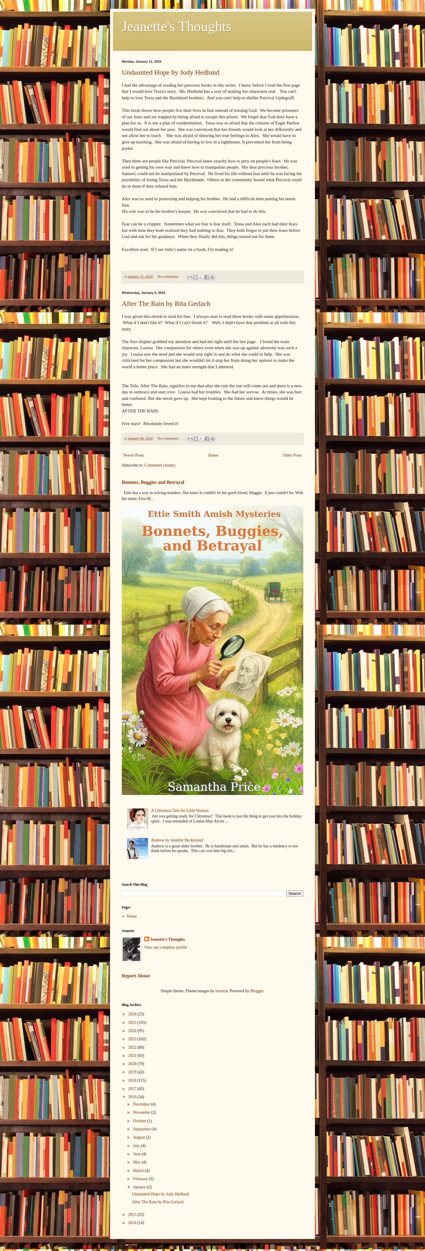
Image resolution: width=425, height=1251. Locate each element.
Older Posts (292, 455)
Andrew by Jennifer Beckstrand (177, 840)
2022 (133, 1047)
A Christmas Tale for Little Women (180, 810)
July (137, 1146)
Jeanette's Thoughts (176, 26)
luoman (221, 991)
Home (213, 455)
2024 (133, 1031)
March (139, 1170)
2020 (133, 1064)
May (137, 1162)
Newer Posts (133, 455)
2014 (133, 1223)
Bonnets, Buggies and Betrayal (153, 482)
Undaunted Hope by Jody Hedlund (170, 72)
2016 (133, 1097)
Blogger (256, 991)
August (139, 1137)
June (137, 1154)
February (141, 1179)
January (140, 1187)
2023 (133, 1039)
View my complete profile (165, 947)
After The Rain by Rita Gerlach (166, 303)
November (142, 1112)
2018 (133, 1080)
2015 (133, 1214)
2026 (133, 1014)
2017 (133, 1089)
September (142, 1129)
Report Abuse (136, 975)
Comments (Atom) (159, 465)
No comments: (168, 277)
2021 (133, 1055)
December (142, 1104)
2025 (133, 1022)
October (140, 1121)
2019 (133, 1072)
